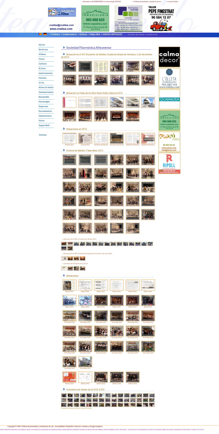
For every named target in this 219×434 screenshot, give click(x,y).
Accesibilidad (60, 426)
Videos (42, 54)
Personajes (44, 101)
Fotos (42, 59)
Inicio (42, 44)
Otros (42, 120)
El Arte (42, 68)
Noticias (43, 49)
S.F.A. (41, 82)
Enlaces (83, 34)
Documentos (45, 111)
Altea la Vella (46, 87)
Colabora (56, 34)
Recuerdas (44, 97)
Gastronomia (46, 73)
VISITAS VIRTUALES (112, 34)
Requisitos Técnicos (73, 426)
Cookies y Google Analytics (92, 426)
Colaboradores (70, 34)
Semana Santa (46, 92)
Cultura (43, 63)
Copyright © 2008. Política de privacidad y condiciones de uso (31, 426)
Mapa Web (95, 34)
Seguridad (44, 125)
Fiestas (42, 78)
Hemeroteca (45, 115)
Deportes (43, 106)
